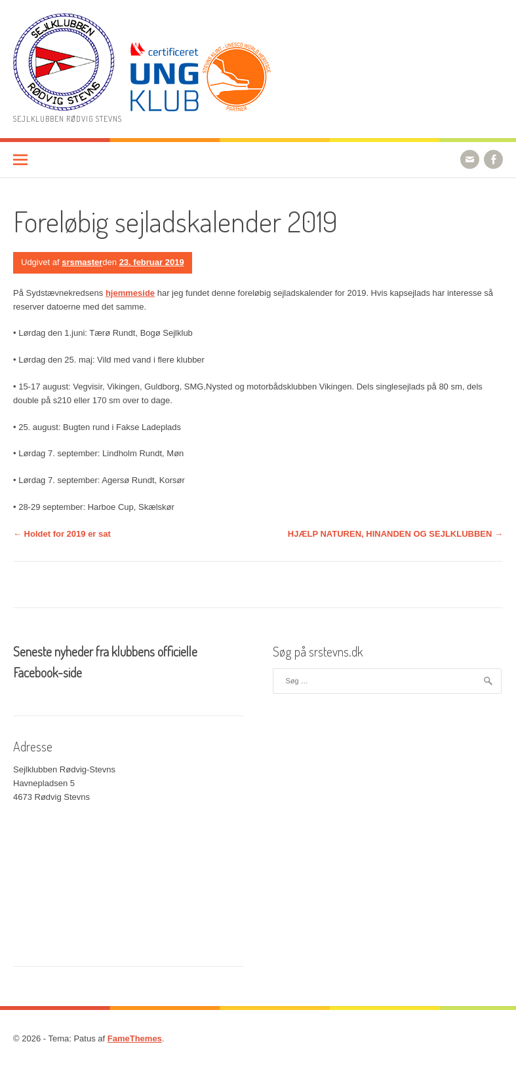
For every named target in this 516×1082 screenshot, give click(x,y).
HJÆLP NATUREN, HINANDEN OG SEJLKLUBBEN (395, 534)
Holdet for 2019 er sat (62, 534)
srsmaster (82, 262)
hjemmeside (130, 293)
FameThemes (135, 1038)
